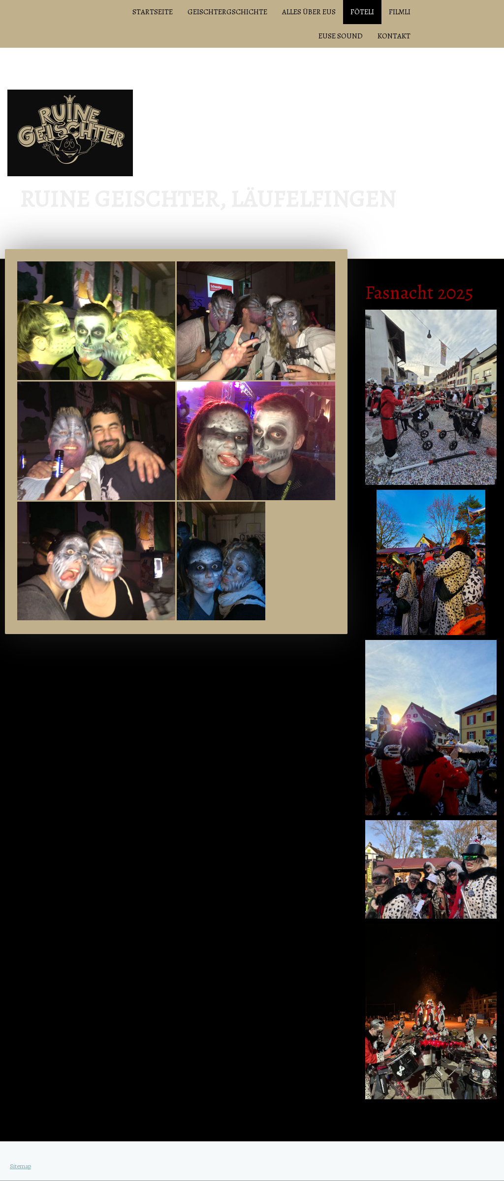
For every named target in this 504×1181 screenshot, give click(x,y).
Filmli (399, 12)
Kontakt (394, 36)
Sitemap (20, 1166)
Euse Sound (340, 36)
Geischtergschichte (227, 12)
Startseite (152, 12)
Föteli (362, 12)
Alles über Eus (309, 12)
